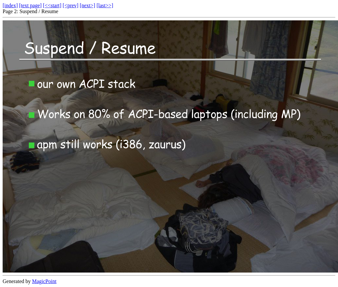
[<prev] (70, 5)
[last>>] (105, 5)
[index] (10, 5)
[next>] (87, 5)
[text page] (30, 5)
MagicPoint (44, 281)
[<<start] (52, 5)
